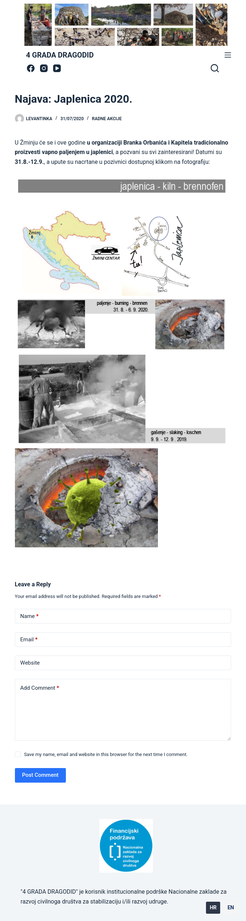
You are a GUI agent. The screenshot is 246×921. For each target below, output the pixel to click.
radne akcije (107, 118)
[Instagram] (44, 68)
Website (30, 663)
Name (29, 616)
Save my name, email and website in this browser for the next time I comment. (106, 754)
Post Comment (40, 775)
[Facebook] (31, 68)
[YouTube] (57, 68)
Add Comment (39, 688)
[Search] (215, 68)
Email (29, 639)
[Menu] (228, 55)
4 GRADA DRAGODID (60, 55)
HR (213, 907)
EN (230, 907)
